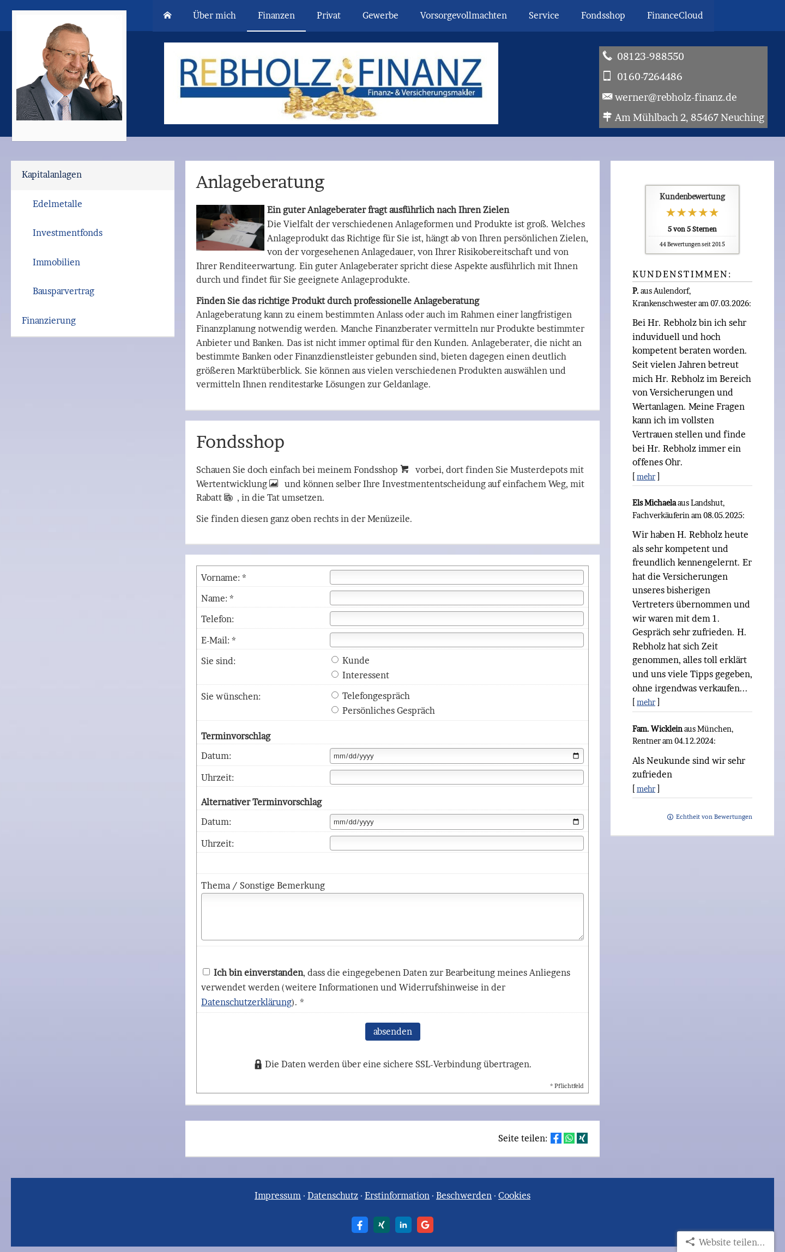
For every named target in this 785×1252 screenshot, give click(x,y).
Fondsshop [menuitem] (603, 15)
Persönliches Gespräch (383, 710)
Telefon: (217, 618)
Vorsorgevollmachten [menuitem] (463, 15)
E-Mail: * (218, 640)
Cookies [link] (514, 1195)
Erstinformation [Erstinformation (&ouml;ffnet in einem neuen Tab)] (397, 1195)
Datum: (216, 755)
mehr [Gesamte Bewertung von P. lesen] (646, 476)
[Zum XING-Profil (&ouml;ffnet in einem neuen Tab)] (381, 1225)
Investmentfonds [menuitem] (67, 232)
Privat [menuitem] (329, 15)
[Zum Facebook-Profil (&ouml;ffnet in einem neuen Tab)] (360, 1225)
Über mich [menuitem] (214, 15)
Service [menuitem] (544, 15)
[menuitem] (167, 16)
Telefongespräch (370, 695)
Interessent (360, 675)
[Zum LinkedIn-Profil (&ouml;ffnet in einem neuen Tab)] (403, 1225)
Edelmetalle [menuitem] (57, 203)
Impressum (278, 1195)
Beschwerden (464, 1195)
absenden (392, 1031)
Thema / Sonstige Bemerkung (263, 885)
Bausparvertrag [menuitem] (63, 290)
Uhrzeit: (217, 777)
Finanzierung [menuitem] (49, 320)
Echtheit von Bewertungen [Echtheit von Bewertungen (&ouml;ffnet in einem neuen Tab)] (714, 817)
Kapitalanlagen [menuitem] (52, 174)
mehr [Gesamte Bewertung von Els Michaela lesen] (646, 702)
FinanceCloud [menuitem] (675, 15)
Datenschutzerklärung (246, 1001)
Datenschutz (332, 1195)
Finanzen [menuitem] (276, 15)
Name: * (217, 598)
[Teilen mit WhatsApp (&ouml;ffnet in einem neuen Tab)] (569, 1138)
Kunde (350, 660)
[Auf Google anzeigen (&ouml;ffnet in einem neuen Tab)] (425, 1225)
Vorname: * (223, 577)
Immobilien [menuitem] (56, 262)
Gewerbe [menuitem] (380, 15)
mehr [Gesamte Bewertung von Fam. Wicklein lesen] (646, 788)
